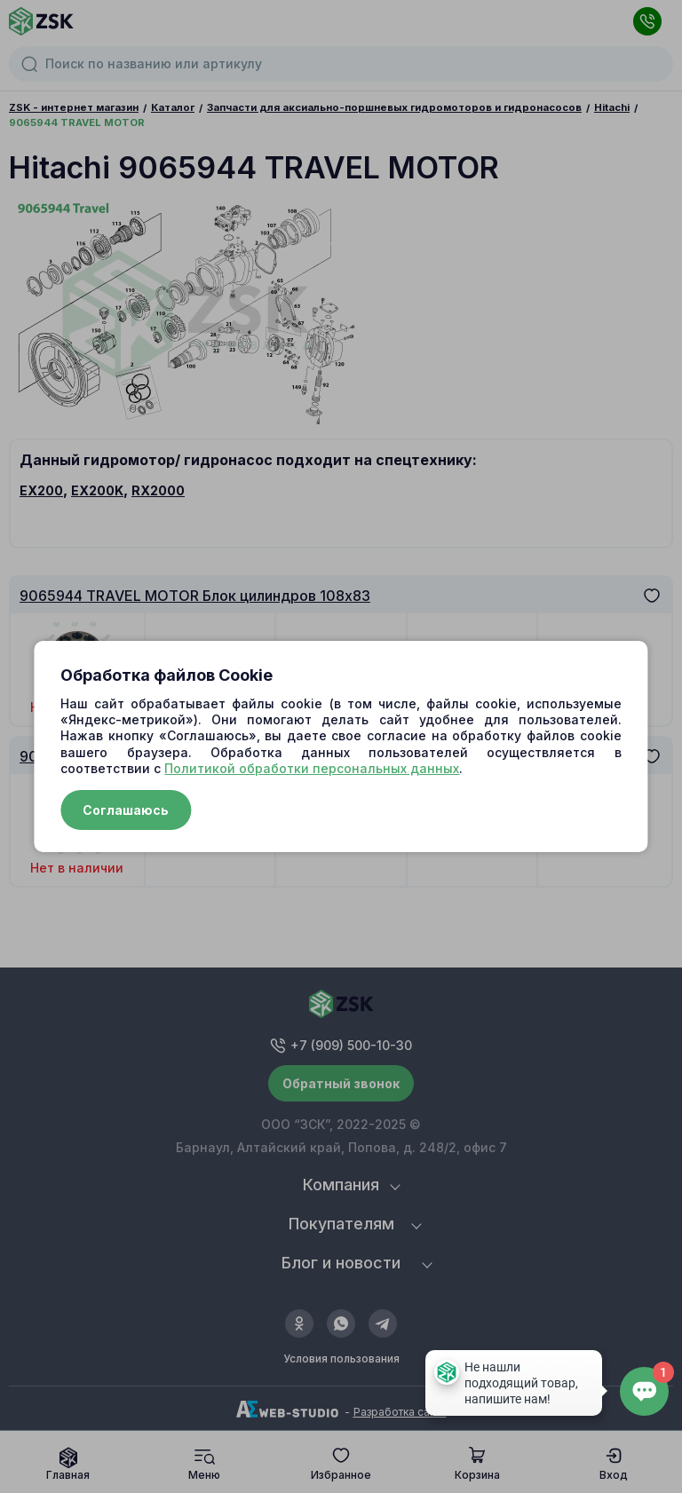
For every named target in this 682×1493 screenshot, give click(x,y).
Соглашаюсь (126, 810)
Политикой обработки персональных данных (311, 768)
